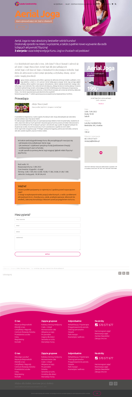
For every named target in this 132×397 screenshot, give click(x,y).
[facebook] (111, 383)
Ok (97, 393)
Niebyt (18, 268)
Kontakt (18, 342)
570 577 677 (104, 358)
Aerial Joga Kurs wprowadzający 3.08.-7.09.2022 (101, 99)
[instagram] (115, 383)
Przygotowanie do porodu (78, 327)
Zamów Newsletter (102, 336)
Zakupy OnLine (101, 338)
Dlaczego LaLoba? (22, 357)
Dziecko (44, 369)
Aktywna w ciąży (47, 332)
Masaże (71, 332)
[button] (115, 4)
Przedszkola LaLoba (22, 334)
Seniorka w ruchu (48, 339)
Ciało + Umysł (46, 327)
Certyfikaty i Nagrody (23, 329)
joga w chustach (47, 268)
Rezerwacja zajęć (101, 333)
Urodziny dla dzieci (48, 374)
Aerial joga (36, 268)
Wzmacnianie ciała (48, 329)
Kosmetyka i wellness (76, 337)
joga (41, 268)
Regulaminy (19, 339)
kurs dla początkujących (57, 268)
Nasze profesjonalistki (23, 324)
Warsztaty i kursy (25, 268)
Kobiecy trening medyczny (51, 324)
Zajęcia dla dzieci (48, 337)
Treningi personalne (76, 329)
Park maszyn (73, 334)
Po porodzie (46, 334)
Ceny (17, 337)
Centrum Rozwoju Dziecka (25, 332)
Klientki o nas (20, 327)
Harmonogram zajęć (103, 331)
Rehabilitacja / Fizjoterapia (78, 324)
